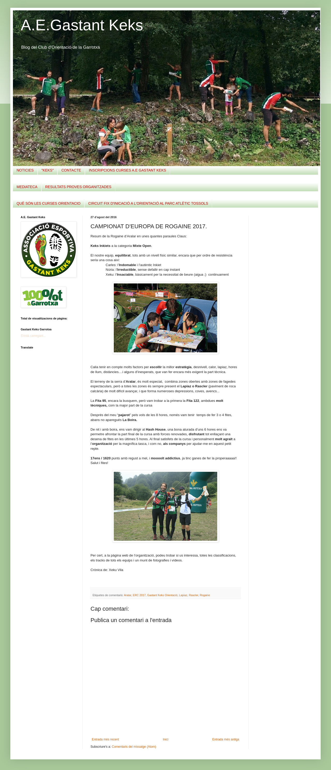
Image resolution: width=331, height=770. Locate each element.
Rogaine (205, 595)
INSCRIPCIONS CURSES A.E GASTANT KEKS (127, 170)
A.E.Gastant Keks (82, 25)
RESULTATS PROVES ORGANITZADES (78, 187)
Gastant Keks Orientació (162, 595)
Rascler (193, 595)
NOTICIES (25, 170)
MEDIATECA (27, 187)
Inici (165, 739)
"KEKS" (47, 170)
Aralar (127, 595)
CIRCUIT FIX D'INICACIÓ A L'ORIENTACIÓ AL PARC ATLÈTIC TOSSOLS (148, 203)
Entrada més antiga (225, 739)
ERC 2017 (139, 595)
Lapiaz (183, 595)
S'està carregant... (33, 336)
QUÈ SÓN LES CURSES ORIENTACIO (48, 203)
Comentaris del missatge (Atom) (134, 746)
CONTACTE (71, 170)
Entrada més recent (105, 739)
